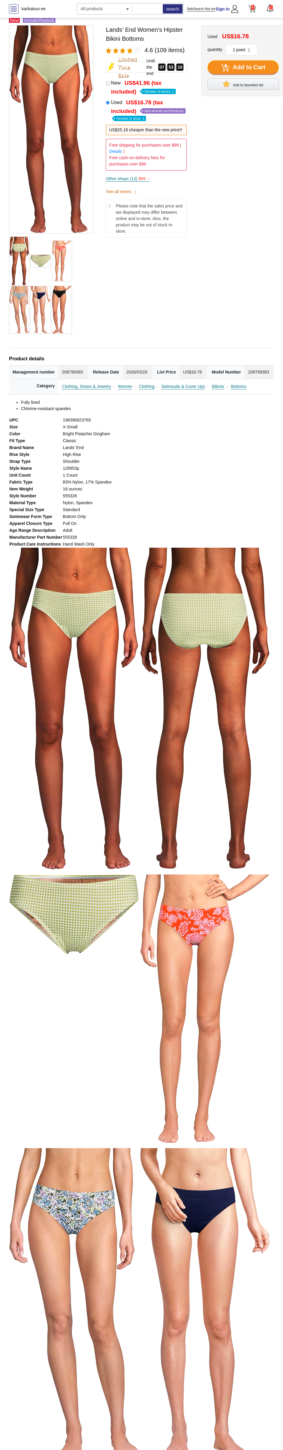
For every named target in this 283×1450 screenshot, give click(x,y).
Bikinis (218, 386)
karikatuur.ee (34, 8)
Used (148, 110)
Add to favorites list (243, 84)
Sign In (223, 9)
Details (115, 151)
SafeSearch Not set (201, 8)
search (172, 9)
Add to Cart (243, 68)
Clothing (146, 386)
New (143, 87)
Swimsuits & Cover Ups (183, 386)
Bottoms (238, 386)
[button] (270, 8)
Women (125, 386)
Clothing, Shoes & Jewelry (86, 386)
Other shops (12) (127, 178)
